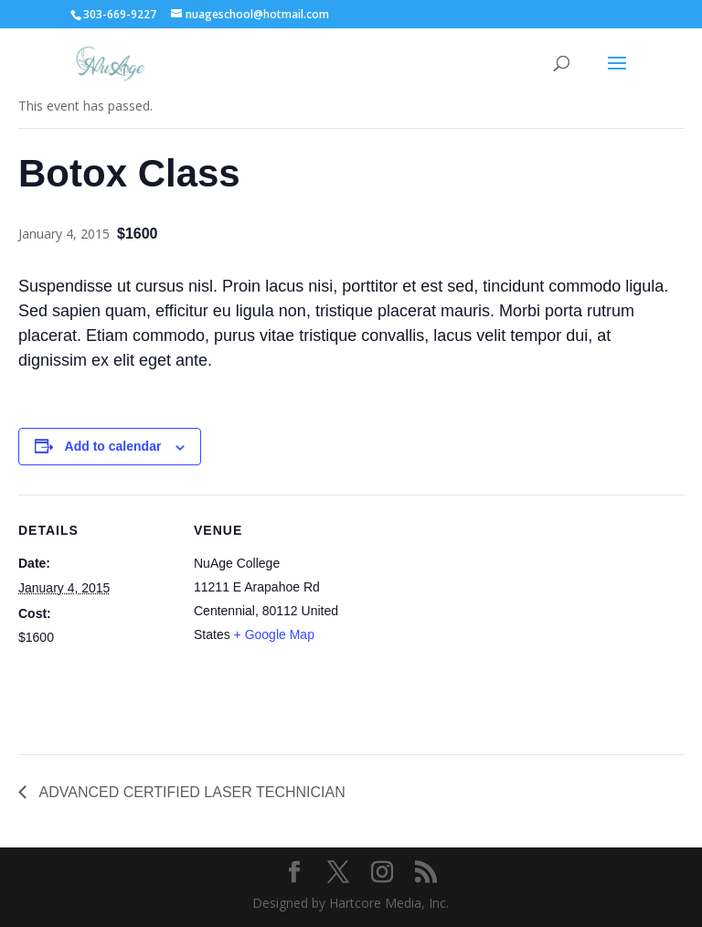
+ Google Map (274, 634)
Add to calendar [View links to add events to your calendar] (113, 446)
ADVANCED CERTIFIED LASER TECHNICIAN (191, 792)
